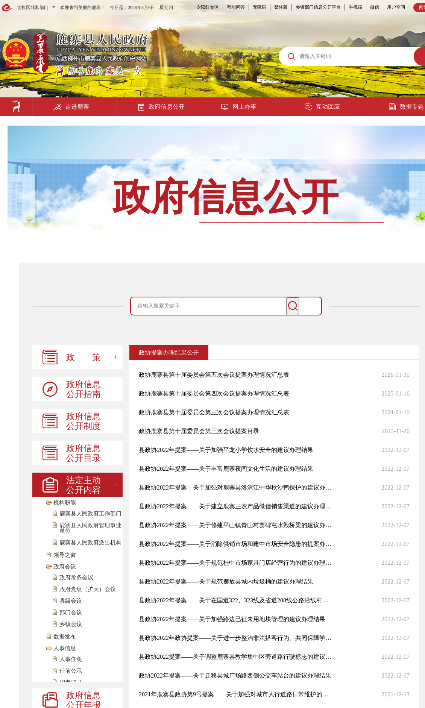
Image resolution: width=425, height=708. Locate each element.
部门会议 (70, 613)
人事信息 (64, 648)
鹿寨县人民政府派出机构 (90, 543)
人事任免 (70, 659)
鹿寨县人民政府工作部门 (90, 514)
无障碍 (259, 7)
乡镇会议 (70, 624)
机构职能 (64, 503)
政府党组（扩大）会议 (87, 589)
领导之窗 (64, 555)
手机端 (355, 7)
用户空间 (396, 7)
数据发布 (64, 637)
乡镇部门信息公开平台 (318, 7)
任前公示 (70, 671)
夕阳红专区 (207, 7)
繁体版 (281, 7)
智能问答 (236, 7)
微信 (374, 7)
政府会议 (64, 567)
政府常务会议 (76, 578)
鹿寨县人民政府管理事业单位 (90, 528)
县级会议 (70, 601)
